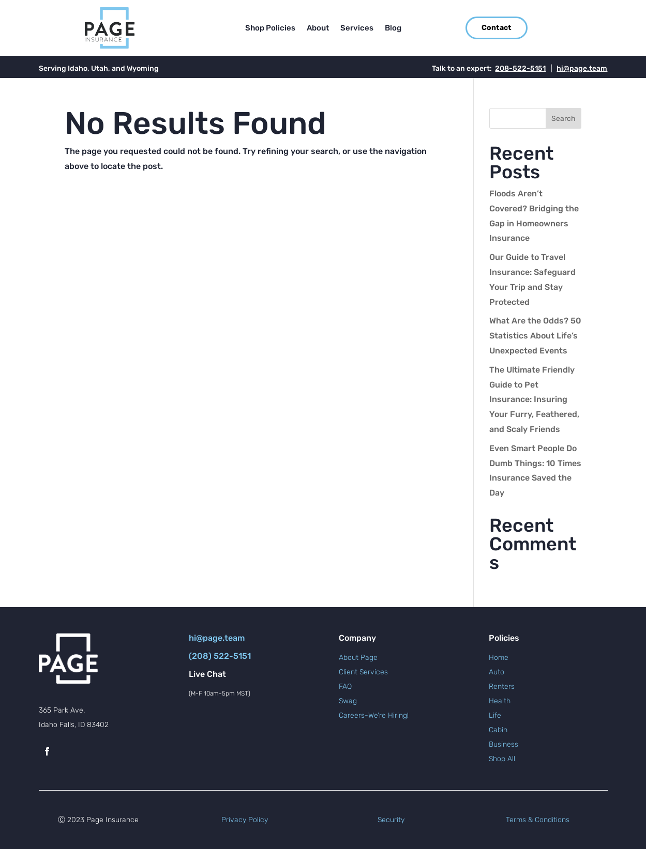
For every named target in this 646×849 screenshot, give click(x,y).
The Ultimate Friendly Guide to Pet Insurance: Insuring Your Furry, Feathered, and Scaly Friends (534, 399)
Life (495, 715)
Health (499, 701)
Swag (348, 701)
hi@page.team (582, 68)
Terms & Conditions (537, 819)
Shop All (502, 758)
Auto (496, 672)
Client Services (363, 672)
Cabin (498, 729)
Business (503, 744)
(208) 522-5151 (220, 656)
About (318, 28)
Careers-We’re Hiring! (374, 715)
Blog (393, 28)
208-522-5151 (520, 68)
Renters (502, 686)
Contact (497, 27)
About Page (358, 657)
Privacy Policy (244, 819)
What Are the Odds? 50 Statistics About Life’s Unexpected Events (535, 336)
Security (391, 819)
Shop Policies (270, 28)
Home (498, 657)
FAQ (345, 686)
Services (356, 28)
